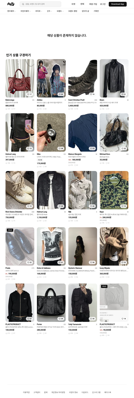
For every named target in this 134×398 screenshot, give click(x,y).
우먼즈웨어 (26, 11)
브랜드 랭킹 (72, 11)
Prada (7, 268)
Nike (38, 154)
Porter (39, 324)
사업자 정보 (73, 392)
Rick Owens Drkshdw (13, 212)
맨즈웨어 (11, 11)
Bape (102, 212)
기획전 (96, 11)
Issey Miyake (105, 268)
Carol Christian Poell (76, 100)
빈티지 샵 (85, 11)
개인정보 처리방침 (58, 392)
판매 (82, 4)
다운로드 (85, 392)
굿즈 (49, 11)
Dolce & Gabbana (43, 268)
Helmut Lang (10, 154)
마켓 (73, 4)
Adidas (39, 100)
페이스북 (107, 392)
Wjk (69, 212)
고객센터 (37, 392)
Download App (117, 4)
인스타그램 (96, 392)
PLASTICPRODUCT (13, 324)
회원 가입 (93, 4)
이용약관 (26, 392)
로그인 (103, 4)
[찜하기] (29, 94)
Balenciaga (9, 100)
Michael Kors (105, 154)
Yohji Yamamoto (74, 324)
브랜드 (60, 11)
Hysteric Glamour (75, 268)
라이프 (38, 11)
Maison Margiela (75, 154)
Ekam (102, 100)
